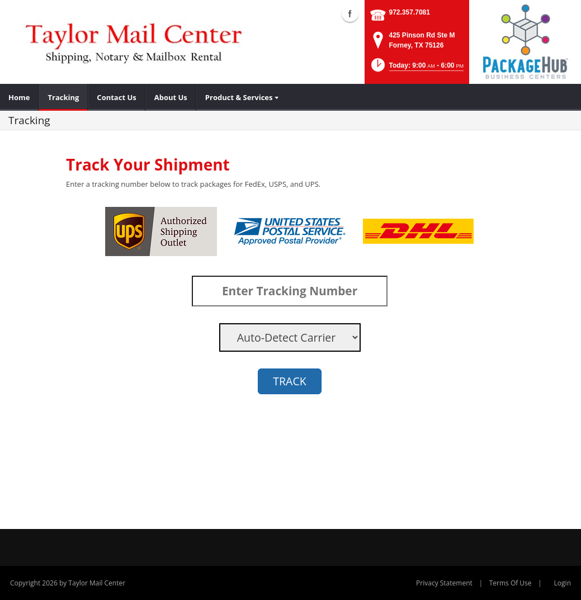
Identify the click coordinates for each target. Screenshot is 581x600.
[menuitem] (19, 97)
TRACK (289, 381)
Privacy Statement (444, 583)
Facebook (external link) (350, 13)
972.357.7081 (409, 12)
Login (562, 583)
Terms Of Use (510, 583)
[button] (416, 68)
